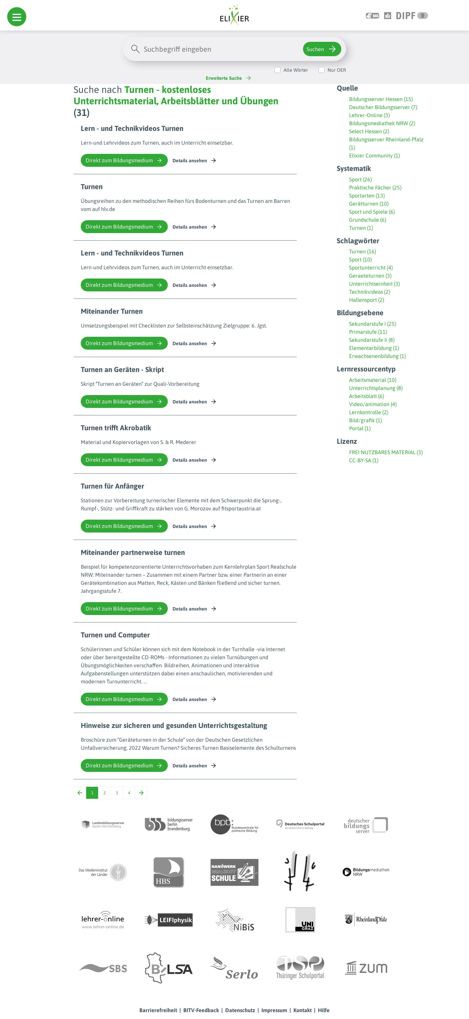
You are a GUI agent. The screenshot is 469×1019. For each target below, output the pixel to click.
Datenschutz (240, 1010)
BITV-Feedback (201, 1010)
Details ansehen (195, 160)
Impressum (274, 1010)
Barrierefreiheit (158, 1010)
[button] (16, 16)
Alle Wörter (296, 70)
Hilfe (324, 1010)
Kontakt (302, 1010)
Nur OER (337, 70)
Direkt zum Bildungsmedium (124, 160)
